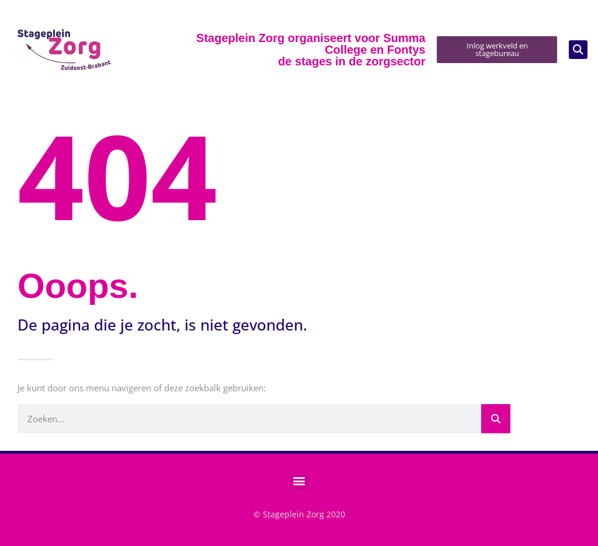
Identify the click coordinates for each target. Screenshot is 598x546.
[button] (578, 49)
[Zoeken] (495, 418)
